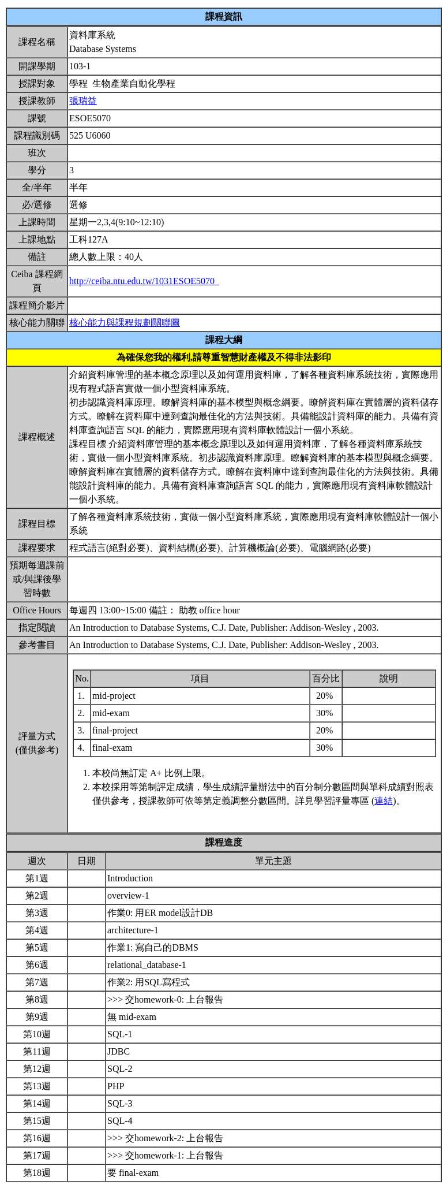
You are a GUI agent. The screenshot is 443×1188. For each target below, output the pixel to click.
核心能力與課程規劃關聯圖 (124, 322)
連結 (383, 801)
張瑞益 (83, 101)
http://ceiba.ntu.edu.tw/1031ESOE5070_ (144, 281)
